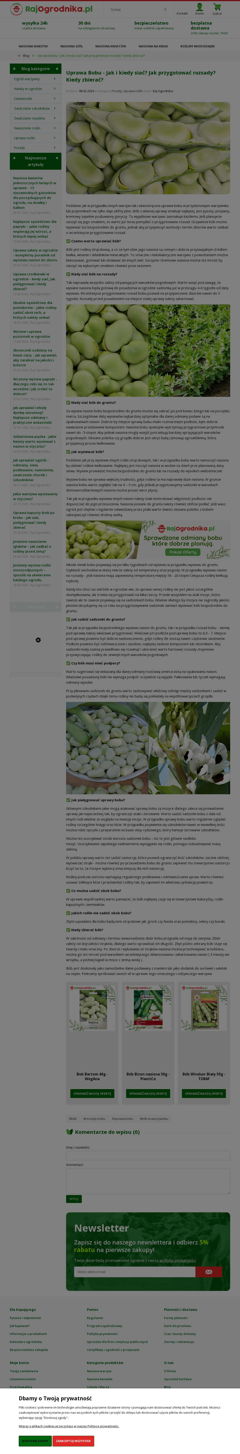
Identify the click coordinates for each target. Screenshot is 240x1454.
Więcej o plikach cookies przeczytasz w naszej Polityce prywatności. (69, 1426)
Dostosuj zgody (35, 1441)
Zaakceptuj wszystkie (73, 1441)
